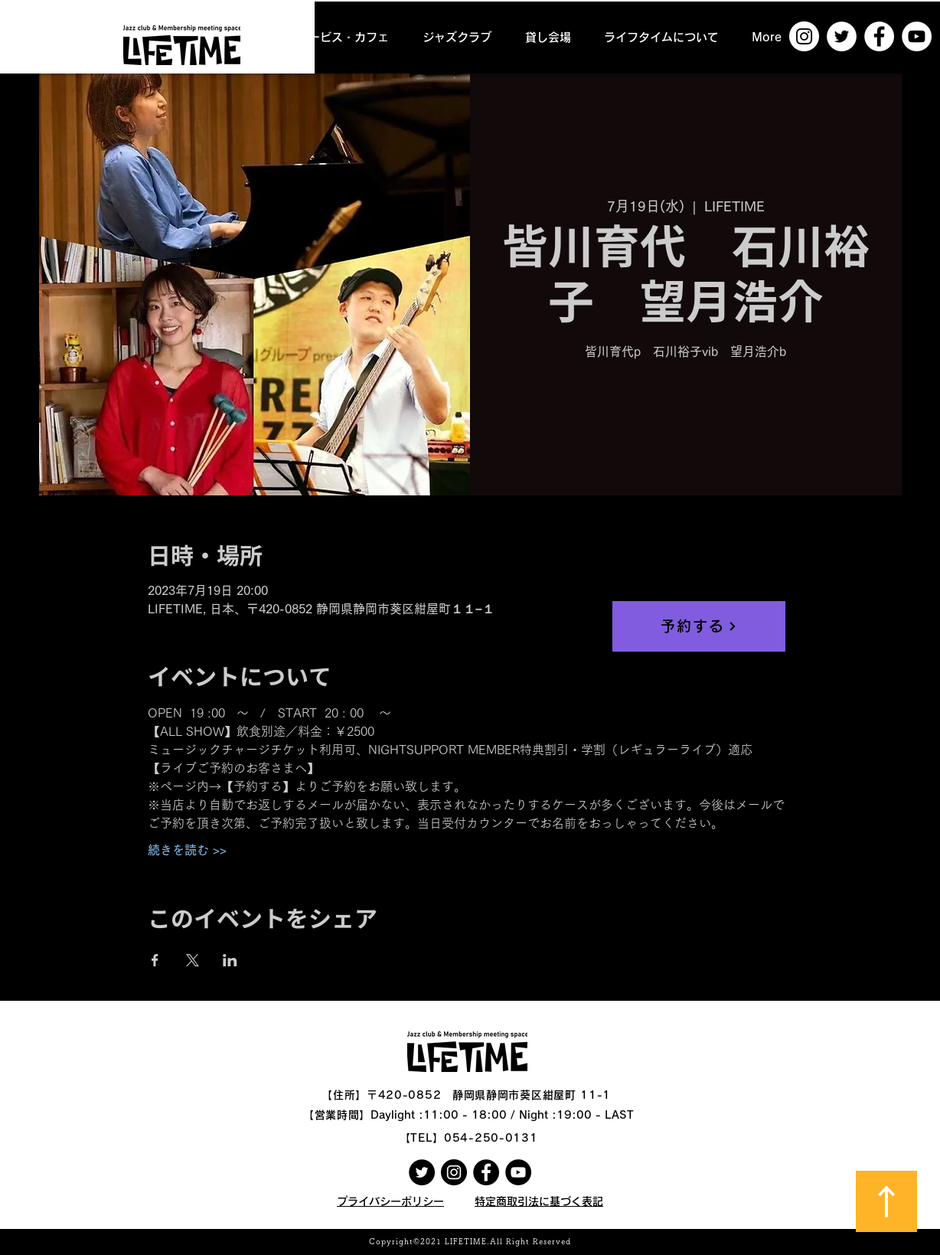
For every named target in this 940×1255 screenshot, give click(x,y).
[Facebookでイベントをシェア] (155, 960)
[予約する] (698, 626)
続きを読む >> (187, 850)
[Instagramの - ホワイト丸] (804, 36)
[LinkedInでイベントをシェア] (230, 960)
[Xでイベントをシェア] (192, 960)
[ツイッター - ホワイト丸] (842, 36)
